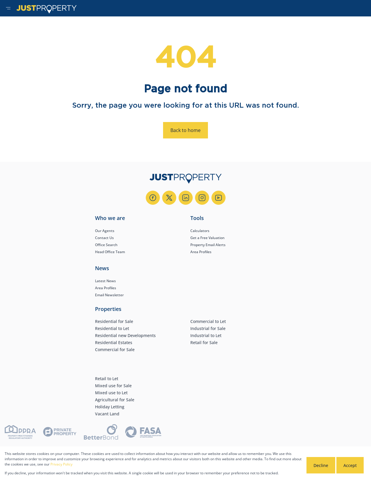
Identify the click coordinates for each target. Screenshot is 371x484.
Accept (350, 465)
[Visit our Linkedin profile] (186, 198)
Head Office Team (110, 251)
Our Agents (104, 230)
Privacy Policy (61, 464)
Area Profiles (200, 251)
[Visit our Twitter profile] (169, 198)
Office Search (106, 244)
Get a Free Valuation (207, 237)
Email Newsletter (109, 294)
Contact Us (104, 237)
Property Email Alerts (208, 244)
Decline (321, 465)
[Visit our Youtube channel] (218, 198)
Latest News (105, 280)
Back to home (185, 130)
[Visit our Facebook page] (153, 198)
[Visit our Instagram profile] (202, 198)
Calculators (199, 230)
